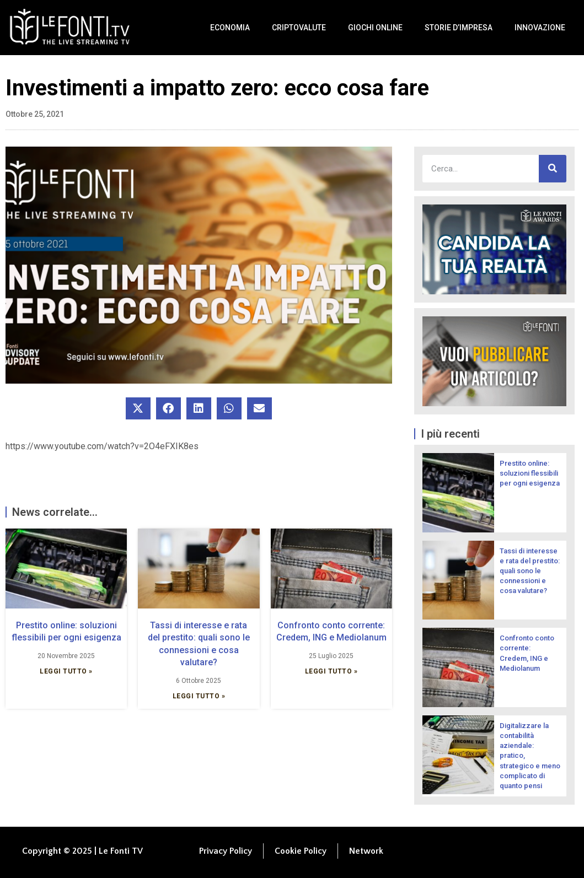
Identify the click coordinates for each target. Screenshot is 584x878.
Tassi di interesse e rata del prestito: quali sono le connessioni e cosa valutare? (530, 571)
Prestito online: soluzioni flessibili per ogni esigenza (530, 473)
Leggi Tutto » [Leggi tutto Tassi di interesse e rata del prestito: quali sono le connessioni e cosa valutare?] (199, 696)
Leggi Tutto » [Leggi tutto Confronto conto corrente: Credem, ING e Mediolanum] (331, 671)
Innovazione (540, 27)
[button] (138, 408)
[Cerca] (552, 168)
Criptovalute (299, 27)
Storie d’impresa (458, 27)
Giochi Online (375, 27)
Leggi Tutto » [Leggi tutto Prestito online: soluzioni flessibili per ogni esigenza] (66, 671)
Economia (230, 27)
